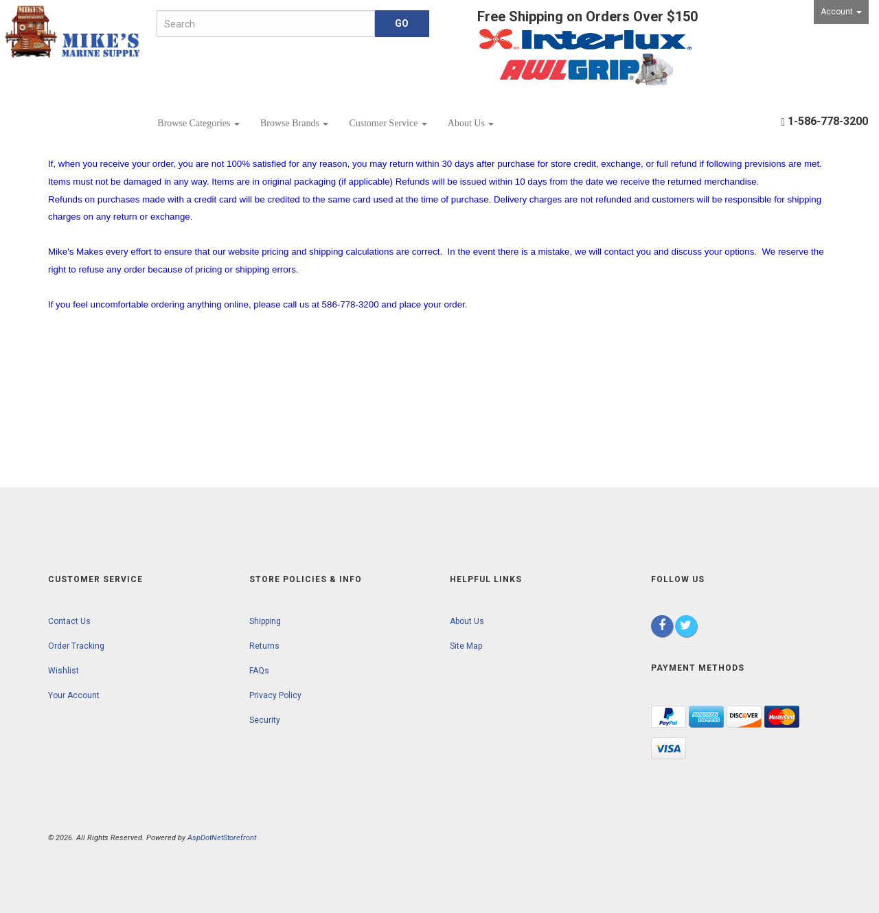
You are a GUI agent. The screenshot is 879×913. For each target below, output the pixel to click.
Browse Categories (198, 123)
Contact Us (69, 621)
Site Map (466, 646)
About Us (471, 123)
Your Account (74, 695)
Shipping (265, 621)
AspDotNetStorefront (221, 837)
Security (264, 720)
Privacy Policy (275, 695)
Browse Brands (294, 123)
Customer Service (387, 123)
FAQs (259, 670)
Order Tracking (76, 646)
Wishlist (63, 670)
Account (841, 11)
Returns (264, 646)
